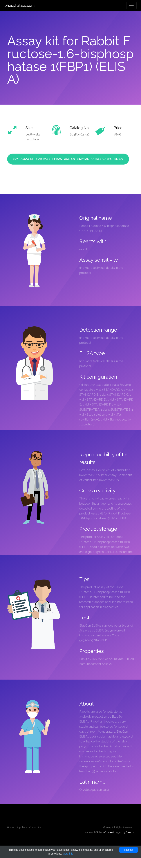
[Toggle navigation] (131, 5)
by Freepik (128, 832)
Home (10, 827)
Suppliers (21, 827)
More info (68, 853)
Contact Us (35, 827)
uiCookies (107, 832)
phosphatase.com (19, 5)
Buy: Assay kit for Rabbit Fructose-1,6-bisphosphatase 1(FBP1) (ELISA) (68, 158)
